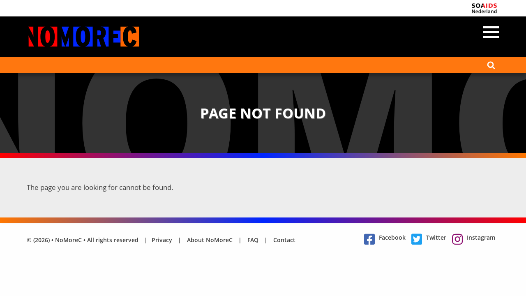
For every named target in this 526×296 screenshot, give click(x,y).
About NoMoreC (210, 240)
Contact (284, 240)
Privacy (162, 240)
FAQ (252, 240)
